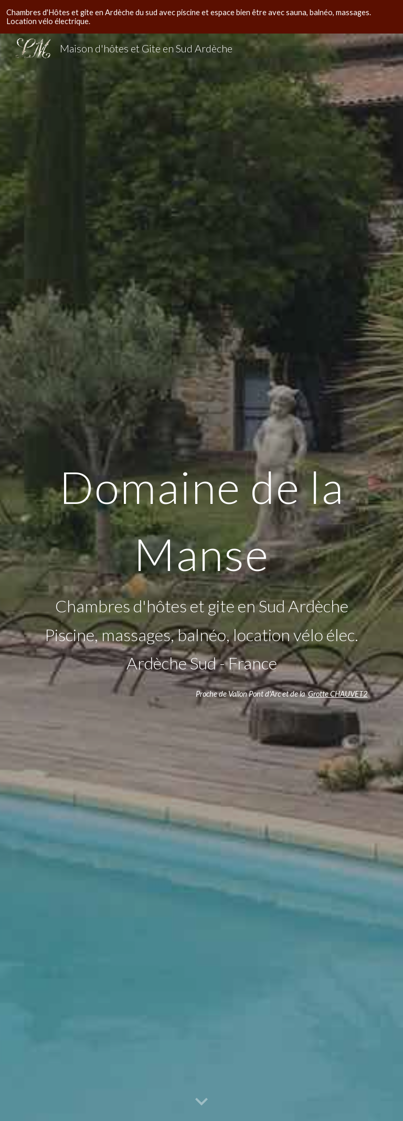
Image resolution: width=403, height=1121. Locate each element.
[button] (201, 1102)
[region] (201, 17)
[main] (201, 563)
